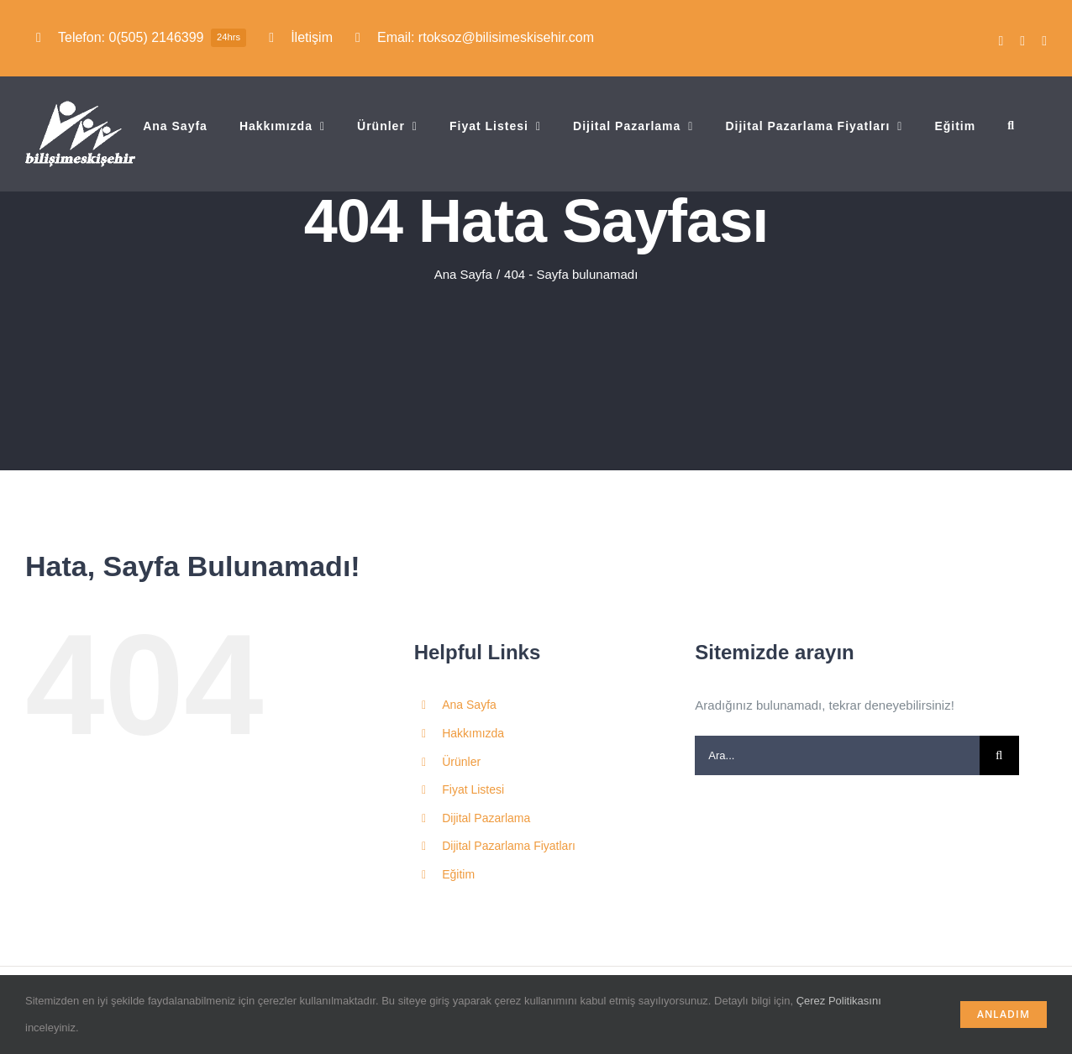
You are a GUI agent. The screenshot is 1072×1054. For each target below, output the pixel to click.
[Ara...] (837, 755)
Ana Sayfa (469, 704)
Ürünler (461, 761)
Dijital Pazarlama (486, 818)
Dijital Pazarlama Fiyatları (508, 845)
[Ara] (999, 755)
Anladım (1003, 1014)
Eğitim (458, 874)
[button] (1011, 126)
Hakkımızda (473, 733)
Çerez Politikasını (838, 1000)
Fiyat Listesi (473, 789)
